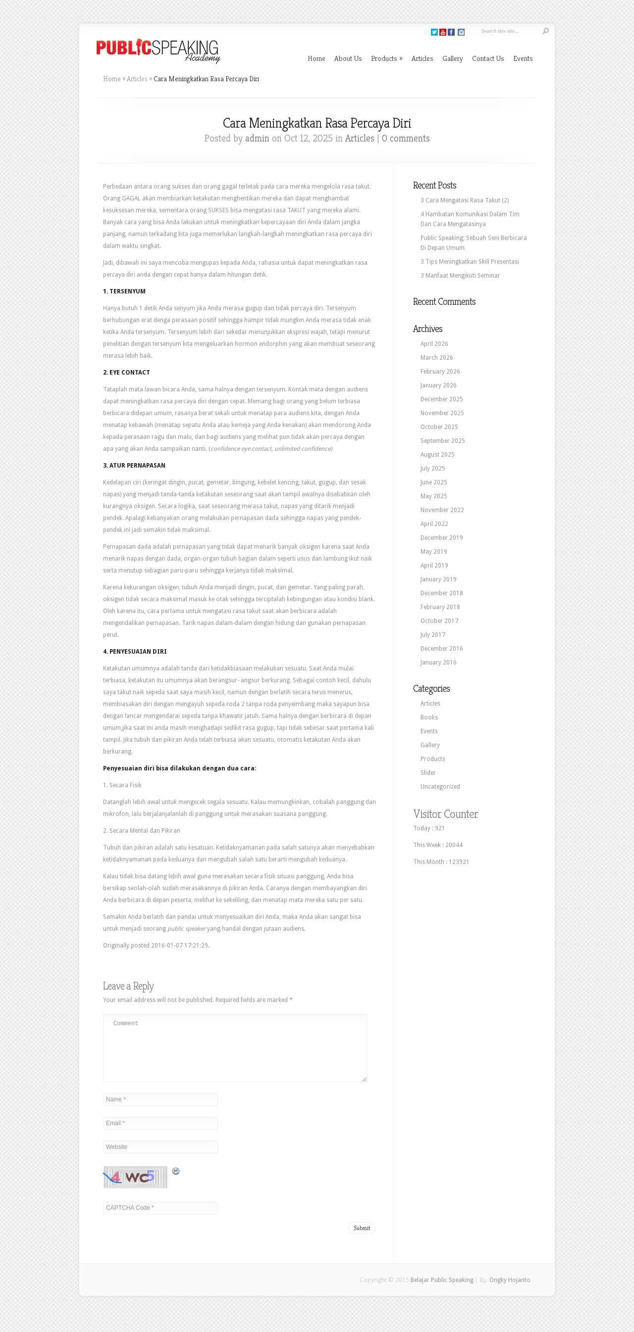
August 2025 (438, 454)
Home (316, 58)
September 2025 (443, 440)
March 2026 (437, 357)
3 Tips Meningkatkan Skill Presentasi (470, 261)
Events (523, 58)
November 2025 (442, 413)
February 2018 (440, 607)
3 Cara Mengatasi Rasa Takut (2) (465, 200)
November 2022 (442, 510)
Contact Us (488, 58)
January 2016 (439, 662)
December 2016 (442, 648)
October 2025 (439, 427)
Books (429, 717)
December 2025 (442, 399)
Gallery (452, 58)
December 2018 (442, 593)
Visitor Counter (445, 814)
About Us (348, 58)
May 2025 (434, 496)
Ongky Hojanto (509, 1291)
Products (387, 58)
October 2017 (439, 621)
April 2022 (434, 524)
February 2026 (440, 371)
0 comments (406, 138)
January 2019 (439, 579)
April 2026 (434, 343)
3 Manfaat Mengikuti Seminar (460, 275)
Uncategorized (440, 786)
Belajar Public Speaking (442, 1291)
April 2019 (434, 565)
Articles (422, 58)
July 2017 (433, 634)
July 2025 (433, 468)
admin (257, 138)
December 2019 (442, 537)
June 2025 (434, 482)
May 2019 (434, 551)
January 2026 (439, 385)
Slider (428, 772)
